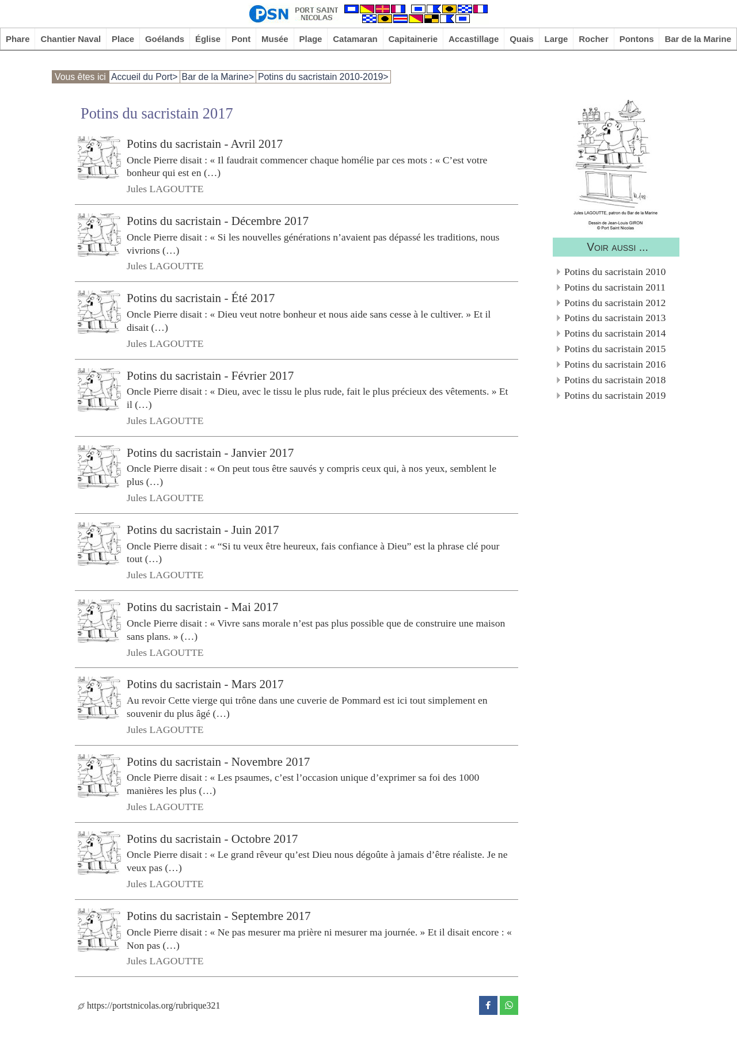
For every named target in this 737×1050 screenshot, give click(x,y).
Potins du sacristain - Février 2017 (210, 375)
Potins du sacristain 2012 (615, 302)
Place (123, 39)
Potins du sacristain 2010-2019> (323, 77)
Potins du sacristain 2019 (615, 395)
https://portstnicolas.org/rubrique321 (149, 1005)
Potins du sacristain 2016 (615, 364)
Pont (240, 39)
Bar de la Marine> (218, 77)
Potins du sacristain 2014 (615, 333)
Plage (310, 39)
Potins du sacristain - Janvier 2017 (210, 453)
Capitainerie (413, 39)
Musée (274, 39)
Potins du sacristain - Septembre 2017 (219, 916)
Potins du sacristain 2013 (615, 317)
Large (556, 39)
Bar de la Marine (697, 39)
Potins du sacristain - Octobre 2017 (212, 839)
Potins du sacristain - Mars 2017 (205, 684)
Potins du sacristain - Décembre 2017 (218, 221)
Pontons (637, 39)
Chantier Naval (70, 39)
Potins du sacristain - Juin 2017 (203, 530)
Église (208, 39)
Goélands (164, 39)
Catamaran (355, 39)
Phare (18, 39)
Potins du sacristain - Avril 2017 (205, 144)
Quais (522, 39)
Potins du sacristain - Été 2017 (201, 298)
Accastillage (474, 39)
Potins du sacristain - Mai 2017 (202, 607)
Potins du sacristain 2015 (615, 348)
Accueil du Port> (144, 77)
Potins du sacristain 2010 (615, 271)
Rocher (594, 39)
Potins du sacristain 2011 (615, 287)
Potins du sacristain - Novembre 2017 (218, 761)
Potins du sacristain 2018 (615, 379)
